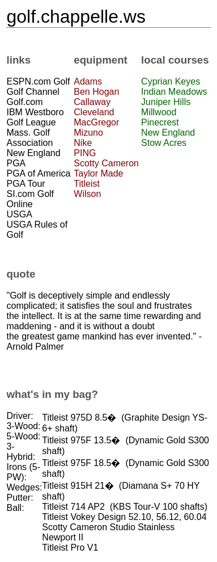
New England (168, 132)
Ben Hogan (96, 92)
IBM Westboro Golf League (34, 117)
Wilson (87, 194)
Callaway (92, 102)
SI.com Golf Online (30, 199)
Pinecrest (160, 122)
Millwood (158, 112)
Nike (83, 143)
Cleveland (94, 112)
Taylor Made (98, 173)
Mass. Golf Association (29, 138)
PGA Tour (25, 183)
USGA (19, 214)
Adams (88, 81)
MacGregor (96, 122)
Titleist (87, 183)
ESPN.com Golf (38, 81)
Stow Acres (163, 143)
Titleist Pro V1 (70, 547)
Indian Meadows (174, 92)
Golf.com (24, 102)
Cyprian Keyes (170, 81)
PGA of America (38, 173)
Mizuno (88, 132)
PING (85, 153)
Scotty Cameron (106, 163)
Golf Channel (32, 92)
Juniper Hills (165, 102)
